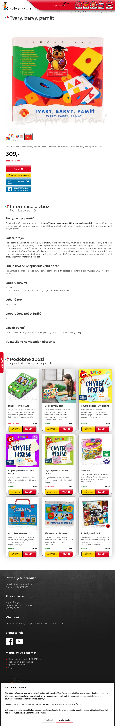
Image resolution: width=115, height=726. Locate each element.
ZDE (61, 623)
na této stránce (39, 713)
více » (101, 147)
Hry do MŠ (92, 12)
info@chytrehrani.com (23, 584)
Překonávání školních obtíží (20, 662)
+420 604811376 (20, 587)
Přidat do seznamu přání (18, 175)
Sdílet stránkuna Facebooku (18, 189)
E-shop (70, 12)
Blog (10, 667)
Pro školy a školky (81, 12)
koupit (18, 168)
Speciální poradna (16, 665)
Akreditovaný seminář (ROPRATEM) (24, 659)
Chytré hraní (60, 12)
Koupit (29, 429)
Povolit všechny (64, 720)
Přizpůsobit (48, 720)
